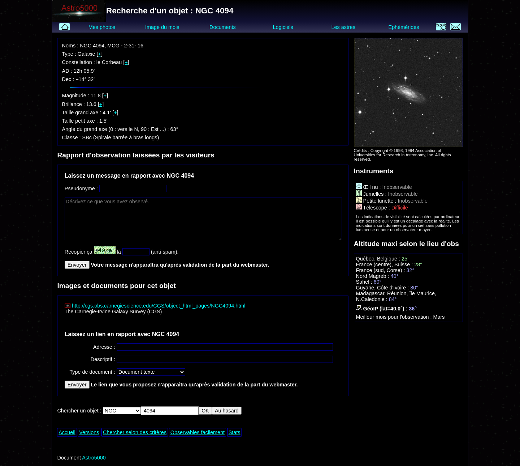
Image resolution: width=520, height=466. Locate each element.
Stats (234, 432)
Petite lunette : (377, 201)
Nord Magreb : (373, 276)
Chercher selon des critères (134, 432)
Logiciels (283, 27)
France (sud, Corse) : (381, 270)
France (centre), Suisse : (385, 264)
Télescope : (373, 208)
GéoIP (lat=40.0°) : (382, 309)
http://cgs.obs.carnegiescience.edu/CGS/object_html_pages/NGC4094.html (159, 306)
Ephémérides (404, 27)
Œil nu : (369, 187)
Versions (89, 432)
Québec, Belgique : (379, 259)
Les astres (343, 27)
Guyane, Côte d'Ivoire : (383, 288)
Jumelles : (372, 194)
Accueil (66, 432)
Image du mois (162, 27)
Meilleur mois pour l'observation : (394, 317)
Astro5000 (94, 458)
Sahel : (365, 282)
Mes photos (101, 27)
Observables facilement (197, 432)
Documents (222, 27)
